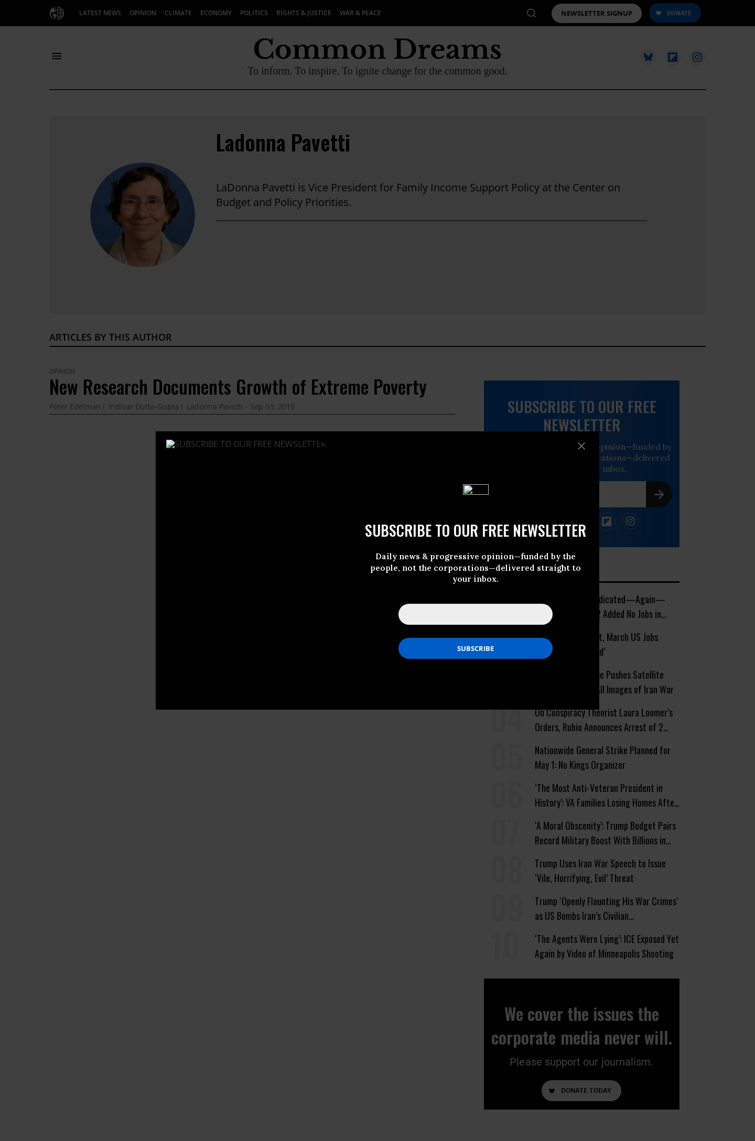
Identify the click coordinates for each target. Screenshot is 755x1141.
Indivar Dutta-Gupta (144, 407)
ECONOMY (216, 12)
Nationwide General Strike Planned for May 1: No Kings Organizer (603, 757)
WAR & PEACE (360, 12)
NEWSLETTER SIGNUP (596, 13)
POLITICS (254, 12)
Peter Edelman (75, 407)
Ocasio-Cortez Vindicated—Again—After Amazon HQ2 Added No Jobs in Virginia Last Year (600, 606)
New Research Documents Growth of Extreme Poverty (238, 386)
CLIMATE (178, 12)
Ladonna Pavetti (283, 142)
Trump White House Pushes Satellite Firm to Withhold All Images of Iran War (604, 682)
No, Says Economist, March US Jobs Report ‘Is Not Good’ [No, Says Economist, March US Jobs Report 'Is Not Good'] (596, 644)
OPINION (143, 12)
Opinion (62, 371)
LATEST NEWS (100, 12)
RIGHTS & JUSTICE (303, 12)
